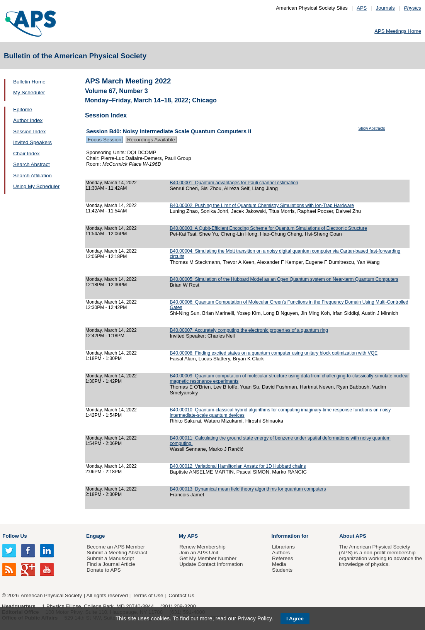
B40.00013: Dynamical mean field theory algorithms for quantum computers (248, 489)
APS (362, 8)
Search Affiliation (32, 175)
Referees (282, 558)
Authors (281, 552)
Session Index (29, 131)
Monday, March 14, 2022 (111, 182)
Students (282, 570)
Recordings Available (151, 140)
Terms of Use (148, 595)
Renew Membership (202, 547)
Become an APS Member (116, 547)
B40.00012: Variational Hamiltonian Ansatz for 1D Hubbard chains (238, 466)
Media (279, 564)
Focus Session (104, 140)
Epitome (22, 109)
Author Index (27, 120)
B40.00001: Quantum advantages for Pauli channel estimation (234, 182)
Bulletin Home (29, 82)
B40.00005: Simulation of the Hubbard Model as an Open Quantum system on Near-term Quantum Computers (284, 279)
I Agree (295, 619)
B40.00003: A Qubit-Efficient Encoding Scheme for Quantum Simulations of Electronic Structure (268, 228)
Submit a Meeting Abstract (117, 552)
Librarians (283, 547)
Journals (385, 8)
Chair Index (26, 153)
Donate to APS (104, 570)
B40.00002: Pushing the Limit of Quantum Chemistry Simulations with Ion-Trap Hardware (262, 205)
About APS (352, 536)
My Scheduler (29, 92)
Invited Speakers (32, 142)
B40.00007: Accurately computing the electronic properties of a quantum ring (249, 330)
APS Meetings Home (397, 31)
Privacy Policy (255, 618)
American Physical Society (51, 595)
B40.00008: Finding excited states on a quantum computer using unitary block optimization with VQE (273, 353)
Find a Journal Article (111, 564)
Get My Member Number (207, 558)
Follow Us (14, 536)
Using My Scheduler (36, 186)
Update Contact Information (211, 564)
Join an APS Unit (198, 552)
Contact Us (181, 595)
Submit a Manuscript (110, 558)
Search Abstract (31, 164)
